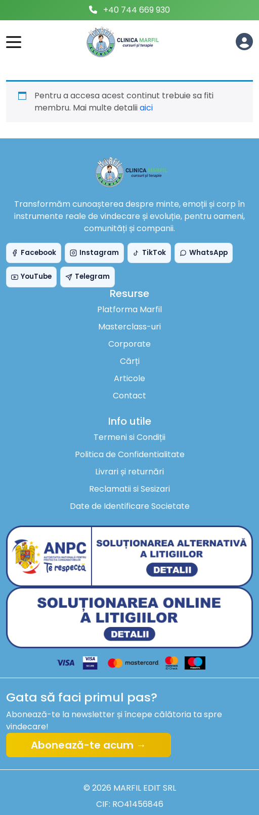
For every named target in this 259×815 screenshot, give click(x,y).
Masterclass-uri (129, 326)
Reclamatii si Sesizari (129, 489)
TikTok (149, 252)
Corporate (129, 344)
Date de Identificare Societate (130, 506)
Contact (129, 395)
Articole (129, 378)
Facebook (33, 252)
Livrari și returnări (129, 471)
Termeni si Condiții (129, 437)
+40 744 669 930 (136, 10)
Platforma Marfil (129, 309)
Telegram (87, 276)
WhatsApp (204, 252)
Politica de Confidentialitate (130, 454)
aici (146, 108)
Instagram (94, 252)
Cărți (130, 361)
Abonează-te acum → (88, 745)
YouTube (31, 276)
